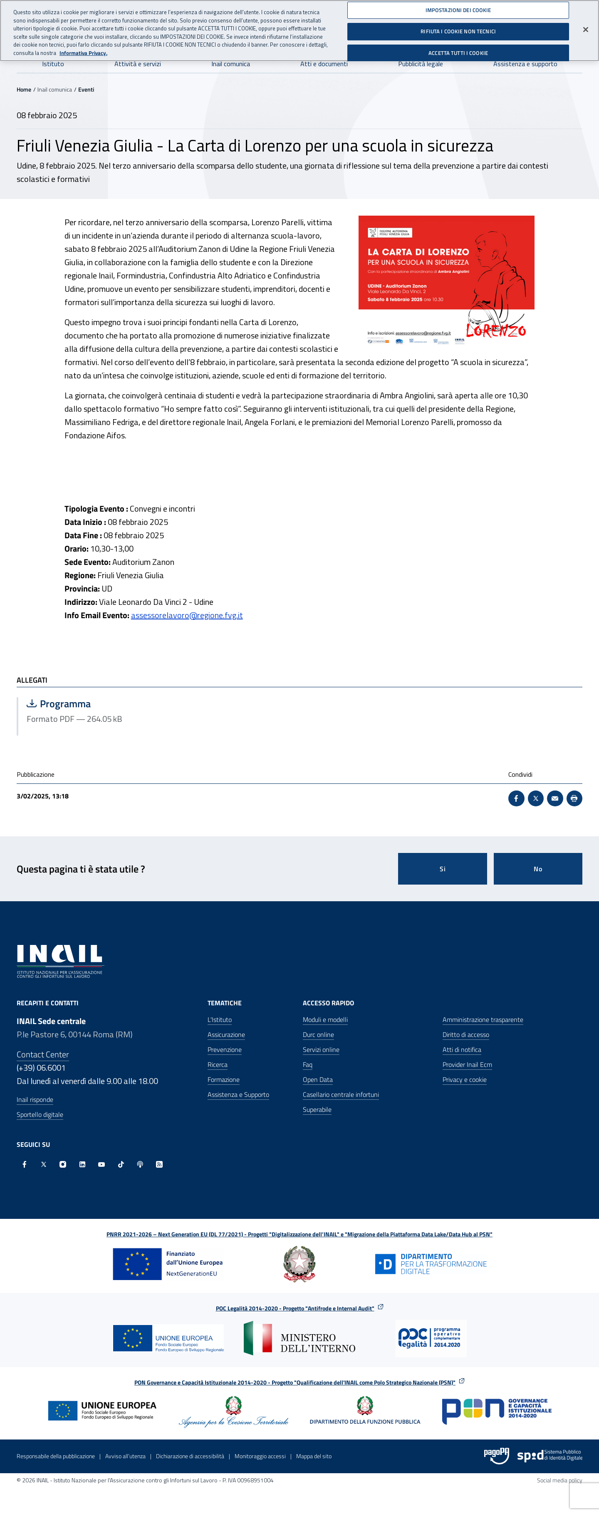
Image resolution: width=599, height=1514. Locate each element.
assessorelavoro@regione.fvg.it (187, 615)
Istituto (53, 64)
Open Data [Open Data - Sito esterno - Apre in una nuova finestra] (318, 1079)
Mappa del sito (314, 1456)
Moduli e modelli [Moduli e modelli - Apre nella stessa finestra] (325, 1019)
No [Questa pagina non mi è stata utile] (538, 869)
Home (24, 89)
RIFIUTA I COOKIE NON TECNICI (458, 28)
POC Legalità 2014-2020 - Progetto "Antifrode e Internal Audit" (295, 1308)
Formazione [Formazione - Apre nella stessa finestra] (224, 1079)
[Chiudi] (586, 26)
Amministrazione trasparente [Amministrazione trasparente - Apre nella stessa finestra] (483, 1019)
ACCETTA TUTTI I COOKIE (458, 50)
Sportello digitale (40, 1114)
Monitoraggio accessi (260, 1456)
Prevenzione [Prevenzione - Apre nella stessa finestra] (225, 1049)
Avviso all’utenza (125, 1456)
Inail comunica (230, 64)
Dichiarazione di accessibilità (190, 1456)
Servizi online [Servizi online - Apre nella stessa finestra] (321, 1049)
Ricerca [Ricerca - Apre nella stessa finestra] (218, 1064)
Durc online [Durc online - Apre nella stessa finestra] (318, 1034)
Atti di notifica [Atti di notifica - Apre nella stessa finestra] (462, 1049)
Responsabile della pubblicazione (56, 1456)
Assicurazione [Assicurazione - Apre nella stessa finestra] (226, 1034)
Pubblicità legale (420, 64)
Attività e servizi (137, 64)
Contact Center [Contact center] (43, 1054)
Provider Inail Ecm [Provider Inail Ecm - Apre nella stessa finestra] (467, 1064)
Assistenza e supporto (525, 64)
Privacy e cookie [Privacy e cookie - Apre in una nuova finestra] (465, 1079)
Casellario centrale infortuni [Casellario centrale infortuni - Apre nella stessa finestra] (341, 1094)
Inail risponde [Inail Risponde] (35, 1099)
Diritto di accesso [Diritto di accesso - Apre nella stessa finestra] (466, 1034)
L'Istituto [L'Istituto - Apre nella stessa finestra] (220, 1019)
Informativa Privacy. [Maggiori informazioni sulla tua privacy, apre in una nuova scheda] (83, 50)
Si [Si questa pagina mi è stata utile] (443, 869)
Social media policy (559, 1480)
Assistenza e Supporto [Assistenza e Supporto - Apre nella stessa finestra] (238, 1094)
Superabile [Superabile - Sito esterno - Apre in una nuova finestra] (317, 1109)
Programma (110, 703)
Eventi (86, 89)
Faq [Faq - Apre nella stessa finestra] (307, 1064)
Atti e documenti (324, 64)
